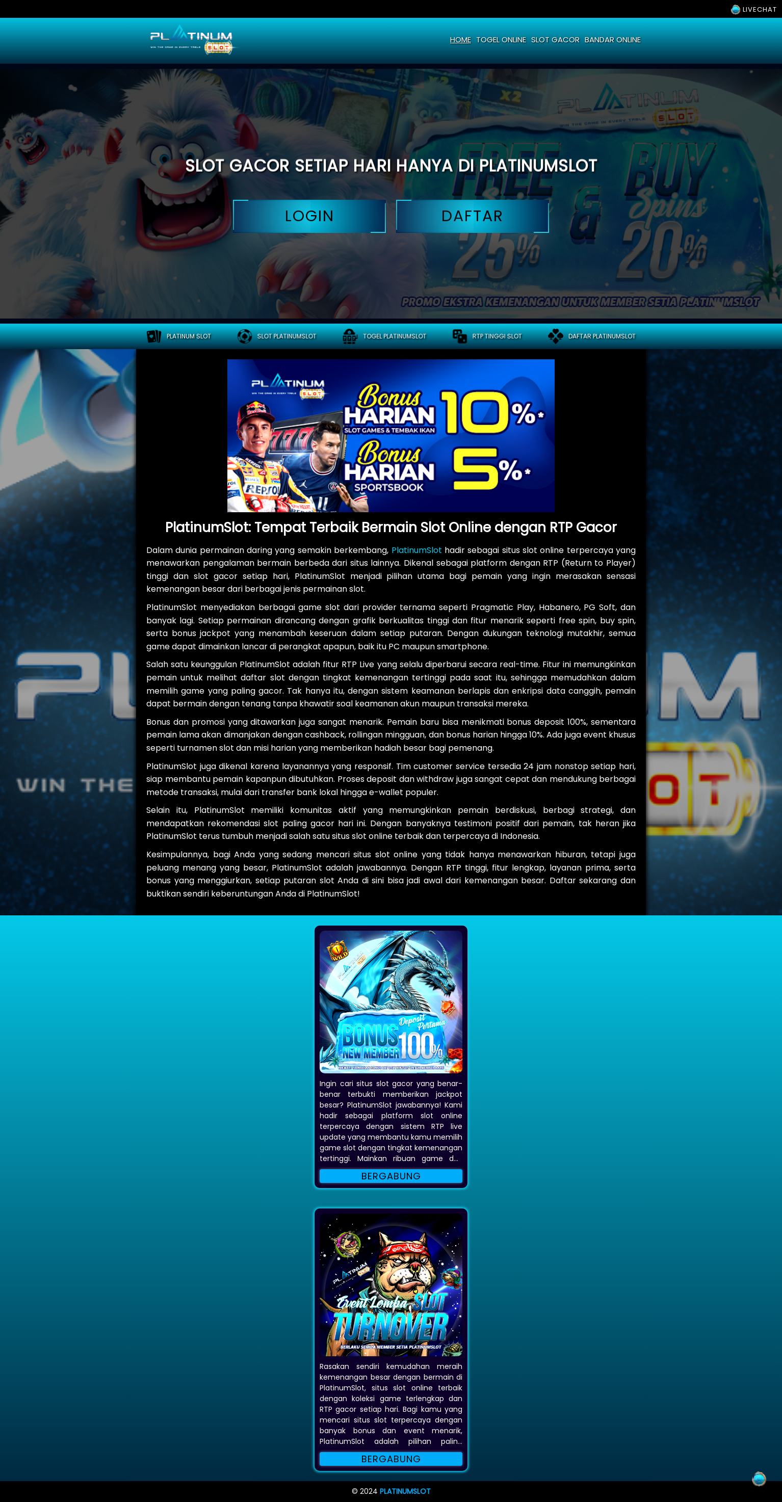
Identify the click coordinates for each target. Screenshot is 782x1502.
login (309, 216)
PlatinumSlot (417, 550)
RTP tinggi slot (487, 336)
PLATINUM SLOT (178, 336)
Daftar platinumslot (592, 336)
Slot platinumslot (277, 336)
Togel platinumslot (384, 336)
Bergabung (391, 1176)
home (460, 39)
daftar (472, 216)
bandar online (613, 39)
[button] (391, 1002)
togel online (501, 39)
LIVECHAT (754, 9)
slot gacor (555, 39)
